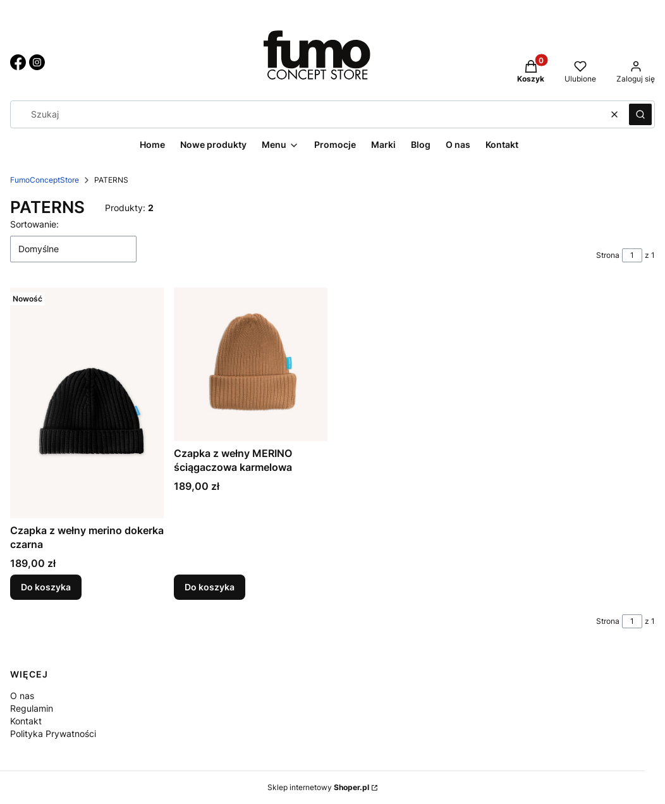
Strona (607, 255)
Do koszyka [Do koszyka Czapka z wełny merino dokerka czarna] (46, 586)
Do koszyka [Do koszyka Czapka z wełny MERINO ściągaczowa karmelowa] (210, 586)
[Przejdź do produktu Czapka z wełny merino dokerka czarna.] (87, 403)
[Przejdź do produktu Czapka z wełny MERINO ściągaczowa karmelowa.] (250, 364)
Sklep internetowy (318, 787)
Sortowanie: (34, 224)
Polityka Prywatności (53, 733)
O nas (22, 695)
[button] (640, 114)
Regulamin (31, 708)
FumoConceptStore (44, 180)
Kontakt (26, 721)
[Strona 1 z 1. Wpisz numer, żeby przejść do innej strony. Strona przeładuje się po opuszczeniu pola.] (632, 255)
